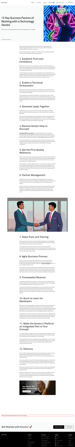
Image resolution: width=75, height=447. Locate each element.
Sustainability (70, 438)
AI (28, 440)
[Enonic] (4, 2)
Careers (69, 440)
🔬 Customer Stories (59, 440)
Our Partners (70, 445)
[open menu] (69, 2)
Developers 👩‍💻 (51, 2)
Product (33, 2)
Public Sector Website (45, 438)
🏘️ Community (57, 442)
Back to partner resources (6, 39)
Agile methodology (46, 263)
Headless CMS (44, 445)
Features (29, 438)
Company (70, 434)
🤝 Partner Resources (59, 445)
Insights (44, 2)
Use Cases (39, 2)
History (69, 442)
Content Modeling (31, 442)
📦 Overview (57, 436)
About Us (70, 436)
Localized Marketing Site (46, 442)
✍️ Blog (56, 438)
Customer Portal (44, 440)
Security (29, 445)
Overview (29, 436)
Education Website (44, 436)
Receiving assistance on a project (26, 133)
